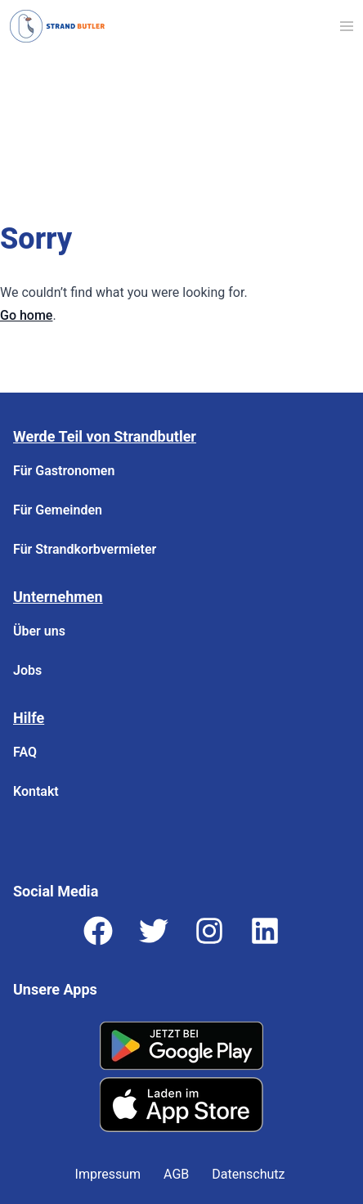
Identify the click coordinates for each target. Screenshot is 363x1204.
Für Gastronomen (63, 470)
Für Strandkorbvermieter (84, 549)
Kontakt (36, 791)
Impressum (108, 1174)
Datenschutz (248, 1174)
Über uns (39, 631)
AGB (176, 1174)
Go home (26, 315)
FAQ (25, 752)
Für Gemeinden (57, 510)
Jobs (27, 670)
